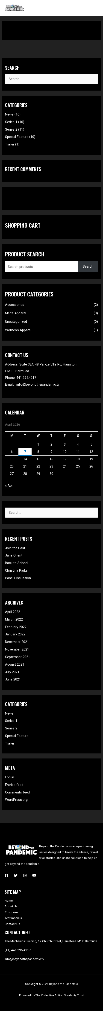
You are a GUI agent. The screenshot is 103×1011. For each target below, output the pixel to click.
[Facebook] (6, 875)
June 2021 (13, 679)
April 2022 (12, 612)
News (9, 114)
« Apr (9, 486)
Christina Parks (16, 570)
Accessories (14, 305)
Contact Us (12, 924)
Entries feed (14, 785)
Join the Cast (15, 548)
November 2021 (17, 649)
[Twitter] (16, 875)
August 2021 (14, 664)
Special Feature (16, 137)
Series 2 (11, 129)
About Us (11, 906)
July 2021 (12, 672)
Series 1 (11, 122)
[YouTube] (34, 875)
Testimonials (13, 918)
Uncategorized (16, 322)
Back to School (16, 563)
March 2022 (14, 619)
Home (9, 900)
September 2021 (17, 657)
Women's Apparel (18, 330)
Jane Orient (13, 555)
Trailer (9, 144)
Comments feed (17, 792)
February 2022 (15, 627)
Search (88, 266)
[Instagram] (25, 875)
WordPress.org (16, 800)
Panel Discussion (18, 578)
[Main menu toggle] (93, 7)
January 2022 (15, 634)
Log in (9, 777)
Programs (11, 912)
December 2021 (17, 642)
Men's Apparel (15, 313)
